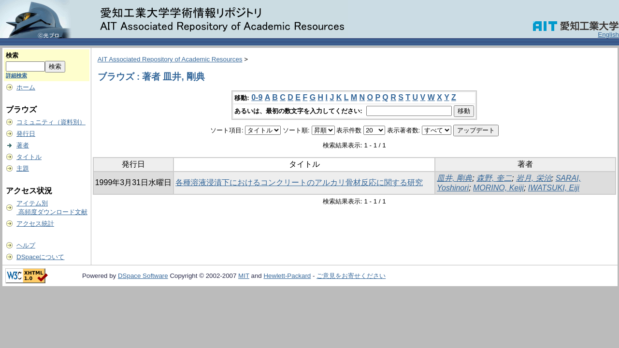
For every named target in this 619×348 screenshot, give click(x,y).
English (608, 34)
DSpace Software (143, 275)
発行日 (25, 133)
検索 (12, 55)
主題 (22, 168)
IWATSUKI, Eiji (553, 188)
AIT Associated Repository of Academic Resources (170, 59)
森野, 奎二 (494, 178)
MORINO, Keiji (498, 188)
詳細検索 (16, 75)
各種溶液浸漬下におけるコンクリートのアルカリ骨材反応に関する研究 (299, 182)
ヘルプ (25, 245)
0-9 (256, 97)
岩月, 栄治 (533, 178)
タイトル (29, 156)
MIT (243, 275)
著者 (22, 145)
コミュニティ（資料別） (51, 122)
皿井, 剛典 (454, 178)
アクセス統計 (35, 223)
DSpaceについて (40, 257)
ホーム (25, 87)
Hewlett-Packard (287, 275)
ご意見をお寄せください (351, 275)
